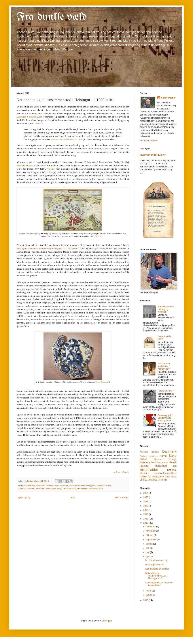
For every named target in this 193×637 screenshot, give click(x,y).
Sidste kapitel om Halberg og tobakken (166, 309)
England (143, 456)
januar (149, 595)
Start (72, 497)
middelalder (149, 470)
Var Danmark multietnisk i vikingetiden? (164, 366)
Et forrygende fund (154, 564)
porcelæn (40, 488)
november (151, 531)
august (149, 544)
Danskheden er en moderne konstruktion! (159, 584)
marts (149, 590)
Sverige (172, 459)
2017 (146, 518)
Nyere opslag (24, 497)
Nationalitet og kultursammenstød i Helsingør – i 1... (156, 576)
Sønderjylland (148, 462)
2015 (146, 600)
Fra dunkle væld (52, 17)
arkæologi (30, 485)
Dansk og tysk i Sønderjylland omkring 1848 (165, 418)
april (148, 556)
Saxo (84, 116)
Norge (163, 455)
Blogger (108, 620)
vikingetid (162, 480)
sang (173, 476)
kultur (71, 485)
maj (148, 552)
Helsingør (64, 485)
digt (174, 466)
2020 (146, 505)
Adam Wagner (168, 98)
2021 (146, 501)
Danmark (169, 451)
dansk (165, 462)
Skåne (143, 459)
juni (148, 548)
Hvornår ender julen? (153, 154)
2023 (146, 497)
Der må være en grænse (157, 569)
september (151, 539)
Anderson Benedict (149, 452)
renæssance (50, 488)
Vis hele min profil (148, 140)
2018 (146, 514)
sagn (167, 476)
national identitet (104, 485)
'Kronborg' (99, 236)
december (151, 526)
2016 (146, 523)
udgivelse (152, 480)
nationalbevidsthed (26, 488)
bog (159, 462)
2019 (146, 510)
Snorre (157, 459)
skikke (143, 479)
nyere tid (145, 476)
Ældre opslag (121, 497)
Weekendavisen (96, 488)
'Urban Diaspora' (102, 382)
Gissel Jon (153, 456)
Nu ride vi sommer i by (156, 560)
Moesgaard (91, 485)
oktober (150, 535)
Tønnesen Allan (69, 488)
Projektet (51, 168)
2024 (146, 493)
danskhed (161, 465)
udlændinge (82, 488)
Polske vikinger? (165, 391)
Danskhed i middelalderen (47, 485)
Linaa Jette (80, 485)
